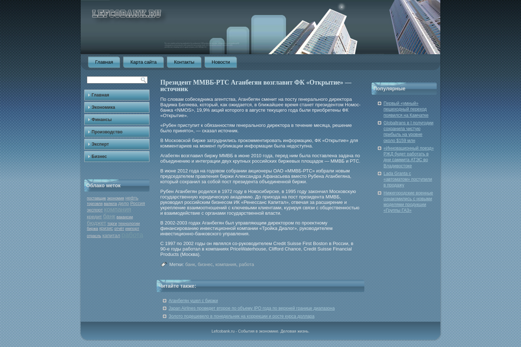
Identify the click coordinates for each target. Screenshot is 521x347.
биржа (92, 228)
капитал (111, 235)
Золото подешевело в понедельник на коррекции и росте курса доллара (241, 316)
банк (109, 216)
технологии (129, 223)
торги (112, 223)
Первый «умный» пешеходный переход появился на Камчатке (406, 109)
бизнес (205, 264)
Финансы (102, 119)
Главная (104, 62)
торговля (95, 203)
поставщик (96, 198)
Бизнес (99, 156)
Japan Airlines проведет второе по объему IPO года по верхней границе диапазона (252, 308)
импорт (132, 228)
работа (132, 235)
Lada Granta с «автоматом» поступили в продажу (408, 179)
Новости (221, 62)
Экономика (103, 107)
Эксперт (100, 144)
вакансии (125, 217)
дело (123, 203)
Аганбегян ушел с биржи (193, 300)
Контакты (184, 62)
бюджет (96, 223)
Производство (107, 131)
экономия (115, 198)
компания (117, 209)
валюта (110, 203)
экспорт (95, 210)
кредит (94, 216)
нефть (131, 198)
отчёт (119, 228)
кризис (106, 228)
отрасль (94, 236)
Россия (137, 203)
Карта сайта (143, 62)
